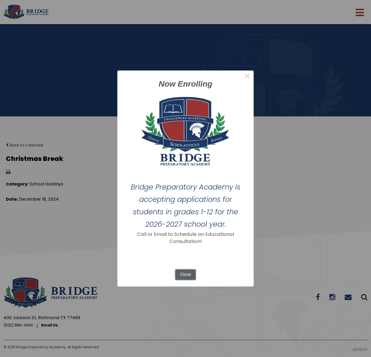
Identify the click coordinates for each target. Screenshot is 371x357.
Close (185, 274)
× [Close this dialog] (247, 77)
